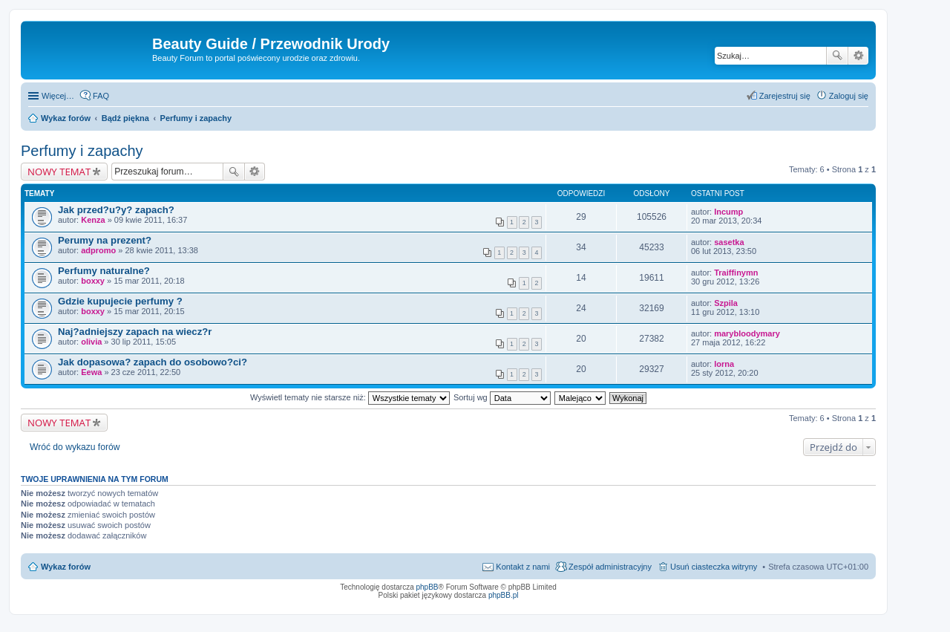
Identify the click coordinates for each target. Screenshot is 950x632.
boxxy (93, 280)
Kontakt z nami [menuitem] (523, 566)
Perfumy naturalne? (104, 270)
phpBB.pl (503, 595)
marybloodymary (747, 333)
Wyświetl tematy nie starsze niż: (350, 397)
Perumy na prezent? (104, 240)
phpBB (427, 587)
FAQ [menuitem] (101, 95)
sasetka (729, 242)
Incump (728, 211)
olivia (91, 341)
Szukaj (837, 56)
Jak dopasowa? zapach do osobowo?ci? (152, 362)
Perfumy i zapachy (82, 151)
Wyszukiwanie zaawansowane (858, 56)
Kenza (93, 219)
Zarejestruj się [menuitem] (784, 95)
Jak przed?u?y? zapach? (116, 209)
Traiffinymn (736, 272)
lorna (724, 363)
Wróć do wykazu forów (74, 447)
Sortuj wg (502, 397)
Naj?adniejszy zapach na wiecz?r (135, 331)
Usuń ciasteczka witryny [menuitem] (713, 566)
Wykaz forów (66, 566)
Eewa (91, 372)
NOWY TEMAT (59, 171)
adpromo (98, 250)
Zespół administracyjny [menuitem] (610, 566)
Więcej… (58, 95)
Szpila (726, 303)
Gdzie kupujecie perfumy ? (120, 301)
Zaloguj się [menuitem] (848, 95)
